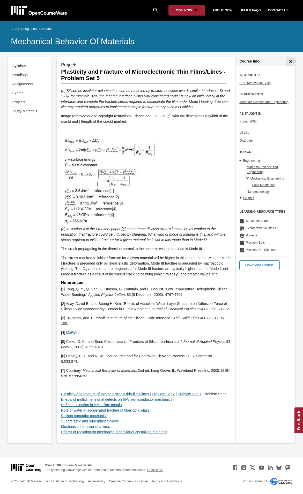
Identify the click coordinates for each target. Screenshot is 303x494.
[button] (259, 265)
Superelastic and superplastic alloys (90, 421)
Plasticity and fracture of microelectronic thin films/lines (105, 394)
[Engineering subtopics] (241, 160)
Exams (18, 93)
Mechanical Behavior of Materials (72, 41)
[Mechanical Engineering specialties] (248, 178)
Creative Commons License (128, 481)
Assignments (22, 84)
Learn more (155, 470)
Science (248, 198)
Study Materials (24, 111)
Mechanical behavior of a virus (85, 426)
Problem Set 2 (163, 394)
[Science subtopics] (241, 198)
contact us (278, 10)
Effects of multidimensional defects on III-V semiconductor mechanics (116, 399)
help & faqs (250, 10)
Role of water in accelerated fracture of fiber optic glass (105, 410)
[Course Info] (290, 61)
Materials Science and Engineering (263, 102)
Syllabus (19, 66)
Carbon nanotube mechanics (84, 416)
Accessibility (96, 481)
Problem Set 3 (189, 394)
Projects (19, 102)
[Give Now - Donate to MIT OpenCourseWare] (186, 10)
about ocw (222, 10)
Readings (20, 75)
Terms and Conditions (166, 481)
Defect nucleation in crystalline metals (91, 405)
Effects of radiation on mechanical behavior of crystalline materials (114, 432)
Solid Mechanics (263, 185)
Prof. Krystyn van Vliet (255, 83)
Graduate (246, 140)
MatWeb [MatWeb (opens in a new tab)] (72, 332)
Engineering (251, 161)
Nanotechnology (258, 192)
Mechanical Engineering (267, 178)
